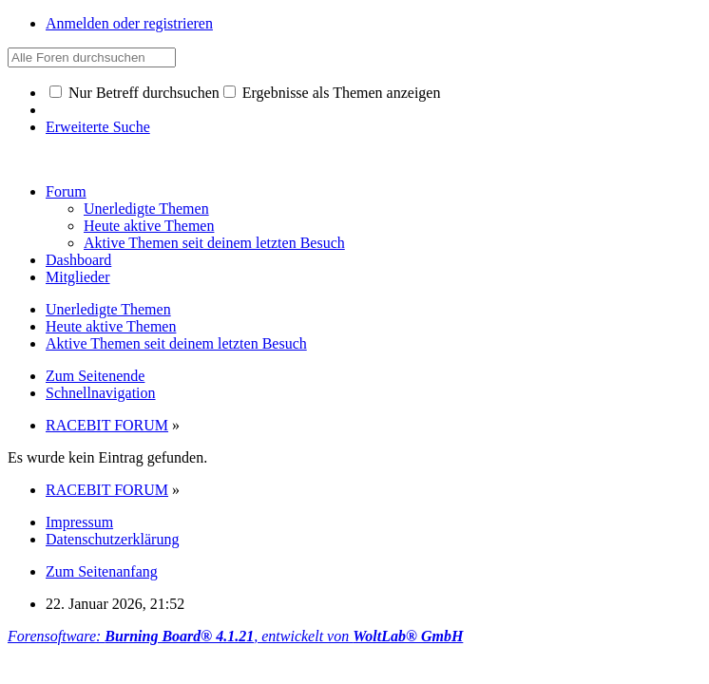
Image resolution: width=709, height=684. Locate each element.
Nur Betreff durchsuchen (134, 93)
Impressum (79, 522)
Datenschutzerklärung (112, 539)
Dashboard (78, 260)
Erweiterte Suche (98, 127)
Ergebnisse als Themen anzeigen (332, 93)
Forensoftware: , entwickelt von (235, 636)
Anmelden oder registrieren (129, 23)
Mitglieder (78, 277)
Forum (66, 191)
